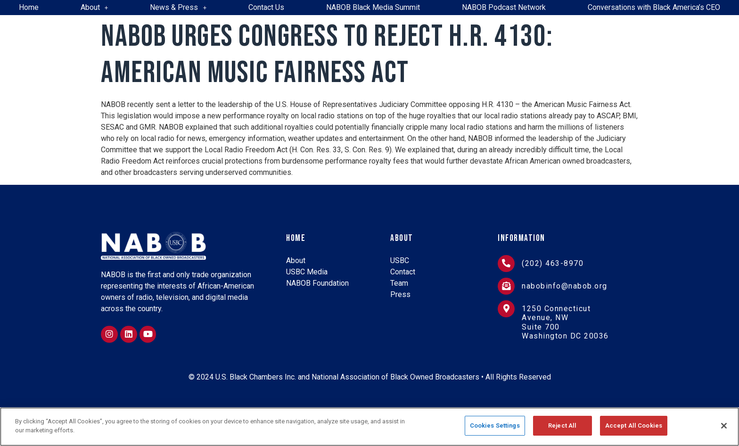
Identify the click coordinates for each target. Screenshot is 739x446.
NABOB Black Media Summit (373, 7)
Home (29, 7)
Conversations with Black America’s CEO (654, 7)
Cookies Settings (495, 425)
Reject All (562, 425)
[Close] (724, 425)
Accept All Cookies (633, 425)
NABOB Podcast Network (504, 7)
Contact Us (266, 7)
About (94, 7)
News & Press (178, 7)
